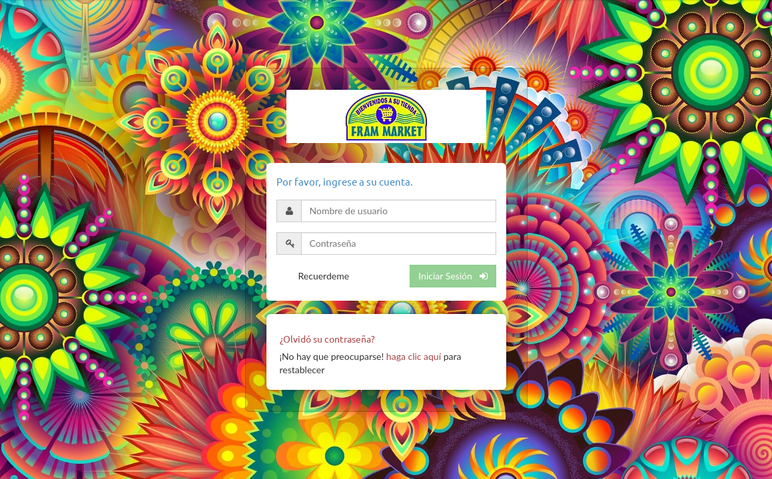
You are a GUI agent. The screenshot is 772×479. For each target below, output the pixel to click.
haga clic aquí (413, 356)
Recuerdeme (324, 275)
